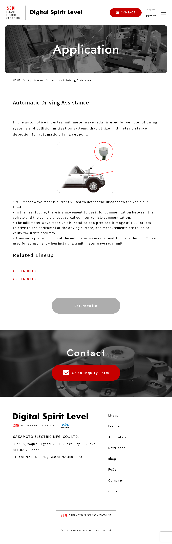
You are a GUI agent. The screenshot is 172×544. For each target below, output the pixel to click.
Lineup (113, 415)
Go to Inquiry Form (86, 372)
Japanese (151, 15)
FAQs (112, 469)
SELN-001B (26, 271)
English (151, 9)
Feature (114, 426)
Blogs (112, 458)
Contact (114, 491)
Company (115, 480)
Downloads (116, 448)
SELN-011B (26, 278)
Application (117, 437)
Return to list (86, 305)
